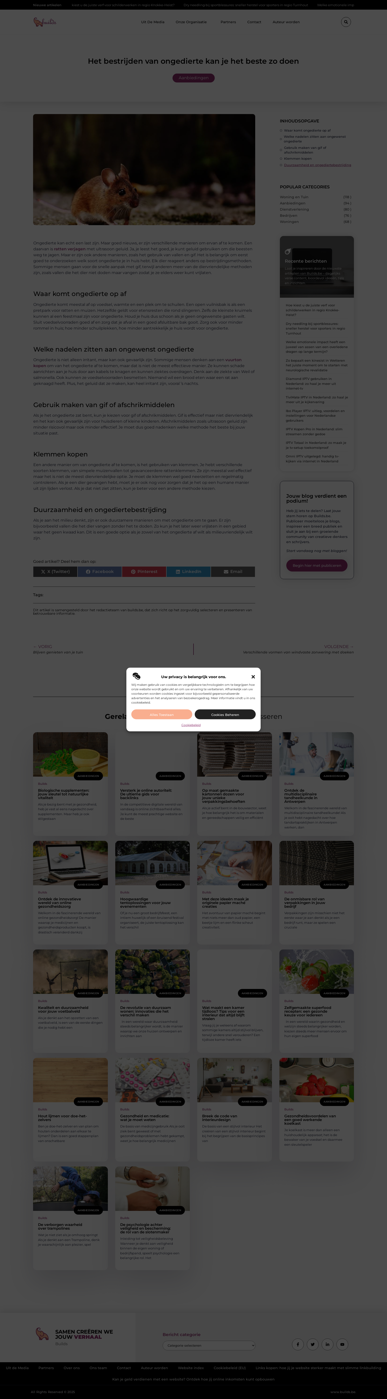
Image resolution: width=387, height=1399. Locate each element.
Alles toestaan (162, 715)
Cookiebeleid (191, 725)
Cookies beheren (225, 715)
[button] (253, 676)
